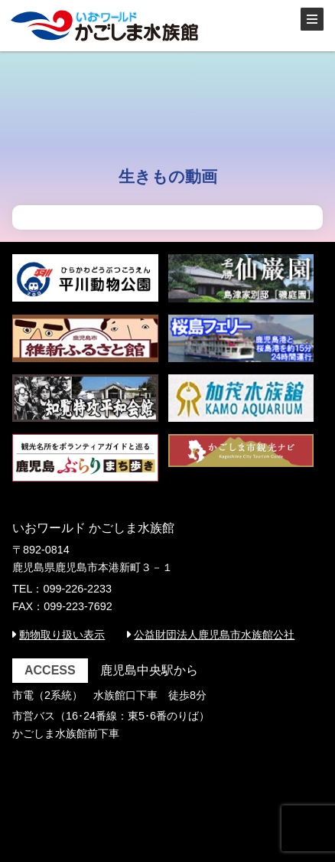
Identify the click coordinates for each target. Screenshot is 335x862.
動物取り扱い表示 (62, 635)
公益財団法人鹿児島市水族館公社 (214, 635)
